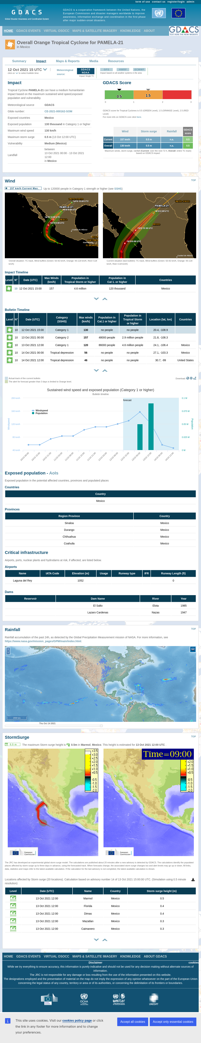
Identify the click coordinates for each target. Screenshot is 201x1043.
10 (16, 288)
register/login (176, 1)
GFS (106, 69)
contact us (159, 1)
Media (93, 61)
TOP (193, 180)
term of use (143, 1)
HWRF (123, 69)
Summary (19, 61)
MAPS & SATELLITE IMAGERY (94, 30)
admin (190, 1)
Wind (125, 131)
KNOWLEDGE (130, 30)
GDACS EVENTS (28, 30)
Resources (116, 61)
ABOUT (149, 30)
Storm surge (149, 131)
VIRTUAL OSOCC (56, 30)
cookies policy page (77, 1020)
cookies (194, 959)
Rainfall (172, 131)
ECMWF (139, 69)
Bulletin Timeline (17, 309)
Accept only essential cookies (173, 1021)
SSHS (118, 188)
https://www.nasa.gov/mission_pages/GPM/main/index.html (43, 638)
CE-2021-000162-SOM (58, 111)
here (139, 117)
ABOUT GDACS (155, 953)
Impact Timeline (16, 272)
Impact (41, 61)
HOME (8, 30)
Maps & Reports (68, 61)
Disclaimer (95, 959)
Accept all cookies (132, 1021)
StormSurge (17, 734)
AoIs (53, 473)
